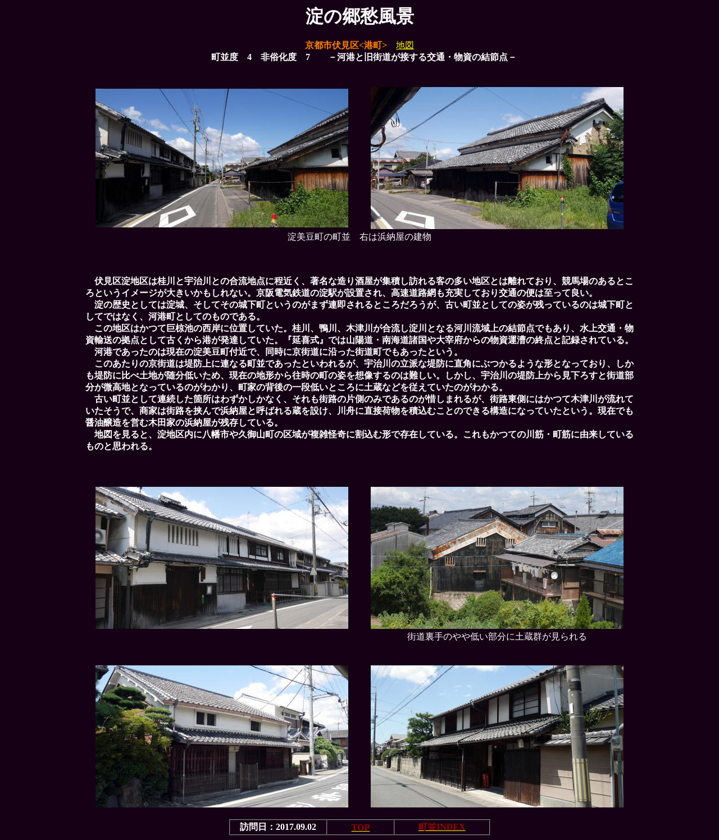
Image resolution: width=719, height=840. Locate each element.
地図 (405, 45)
